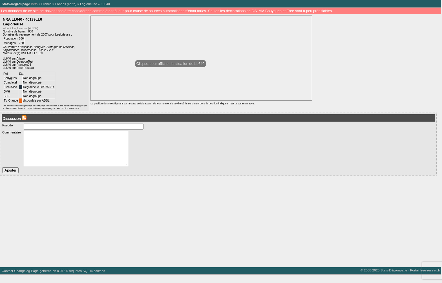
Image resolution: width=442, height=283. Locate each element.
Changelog (22, 279)
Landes (60, 4)
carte (71, 4)
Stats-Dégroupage (16, 4)
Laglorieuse (88, 4)
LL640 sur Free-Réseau (18, 67)
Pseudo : (8, 125)
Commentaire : (12, 132)
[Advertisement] (169, 227)
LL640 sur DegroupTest (18, 61)
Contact (7, 279)
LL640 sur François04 (17, 64)
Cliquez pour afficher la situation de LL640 (170, 64)
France (46, 4)
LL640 (105, 4)
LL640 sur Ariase (14, 58)
